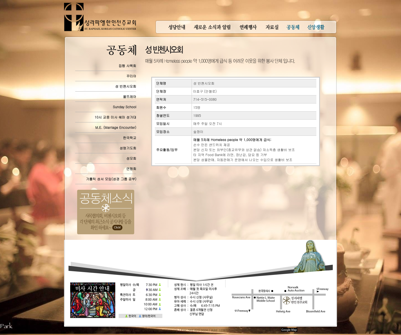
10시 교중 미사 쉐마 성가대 (115, 117)
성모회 (131, 158)
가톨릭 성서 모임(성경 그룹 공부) (111, 178)
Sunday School (124, 106)
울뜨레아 (129, 96)
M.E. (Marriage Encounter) (115, 127)
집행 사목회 (127, 65)
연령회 (131, 168)
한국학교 (129, 137)
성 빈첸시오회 (125, 86)
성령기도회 (127, 148)
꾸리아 (131, 75)
